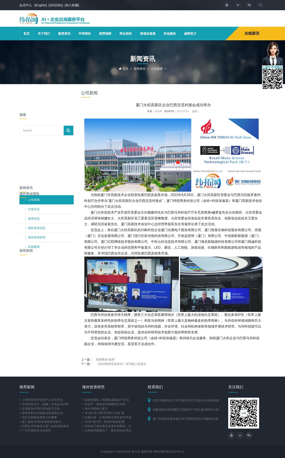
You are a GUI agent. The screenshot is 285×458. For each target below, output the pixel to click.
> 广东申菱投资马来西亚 (35, 430)
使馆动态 (34, 159)
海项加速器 (148, 33)
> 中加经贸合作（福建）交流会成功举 (44, 404)
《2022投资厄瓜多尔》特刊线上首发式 (121, 364)
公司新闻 (157, 68)
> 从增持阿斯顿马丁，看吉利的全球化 (106, 430)
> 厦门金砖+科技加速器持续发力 (40, 421)
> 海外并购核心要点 (95, 408)
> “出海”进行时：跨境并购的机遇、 (104, 421)
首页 (26, 33)
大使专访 (34, 150)
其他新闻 (34, 187)
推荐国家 (105, 33)
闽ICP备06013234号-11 (169, 451)
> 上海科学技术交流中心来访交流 (41, 399)
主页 (125, 68)
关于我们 (44, 33)
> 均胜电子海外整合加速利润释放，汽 (106, 426)
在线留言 (252, 33)
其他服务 (169, 33)
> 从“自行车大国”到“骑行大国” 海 (103, 413)
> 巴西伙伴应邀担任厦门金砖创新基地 (44, 426)
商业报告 (125, 33)
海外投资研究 (37, 178)
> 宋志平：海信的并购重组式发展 (103, 404)
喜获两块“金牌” (105, 359)
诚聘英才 (190, 33)
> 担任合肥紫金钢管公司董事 (38, 417)
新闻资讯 (64, 33)
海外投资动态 (37, 169)
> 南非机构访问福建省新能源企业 (41, 413)
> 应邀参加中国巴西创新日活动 (39, 408)
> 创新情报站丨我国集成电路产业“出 (105, 399)
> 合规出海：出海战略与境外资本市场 (106, 417)
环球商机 (85, 33)
